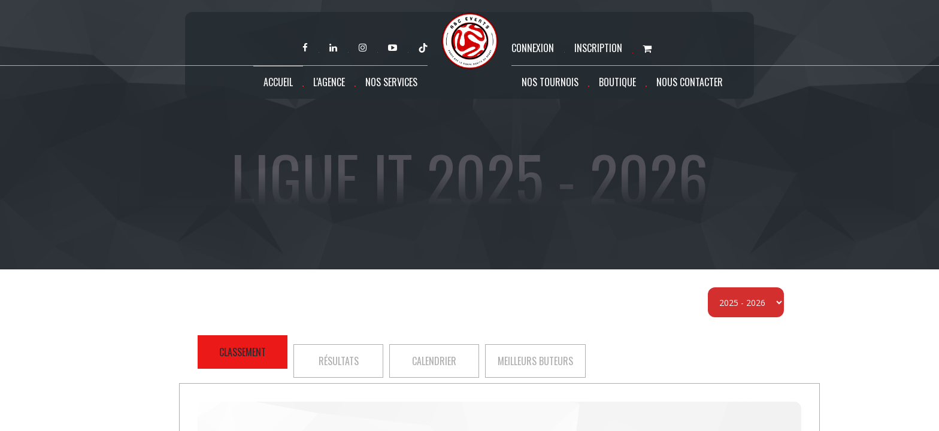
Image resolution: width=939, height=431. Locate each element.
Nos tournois (550, 82)
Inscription (598, 48)
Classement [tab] (242, 352)
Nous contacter (689, 82)
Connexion (532, 48)
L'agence (329, 82)
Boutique (617, 82)
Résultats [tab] (339, 361)
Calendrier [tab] (434, 361)
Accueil (278, 82)
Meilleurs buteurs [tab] (535, 361)
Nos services (391, 82)
